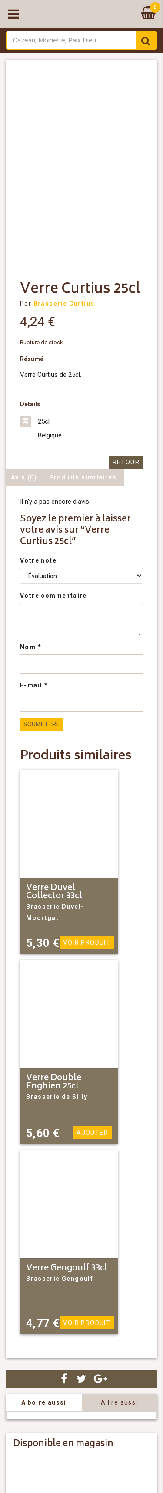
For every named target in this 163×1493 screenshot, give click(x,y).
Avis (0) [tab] (24, 477)
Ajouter (92, 1132)
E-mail (34, 685)
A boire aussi (44, 1402)
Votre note (38, 560)
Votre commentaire (53, 595)
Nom (30, 647)
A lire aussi (119, 1402)
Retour (126, 462)
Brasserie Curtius (64, 303)
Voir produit (86, 942)
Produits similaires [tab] (83, 477)
